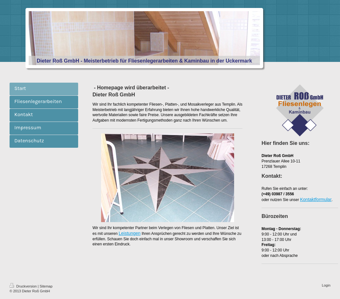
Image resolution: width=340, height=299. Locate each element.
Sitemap (46, 286)
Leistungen (130, 233)
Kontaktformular (316, 199)
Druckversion (24, 286)
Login (326, 285)
